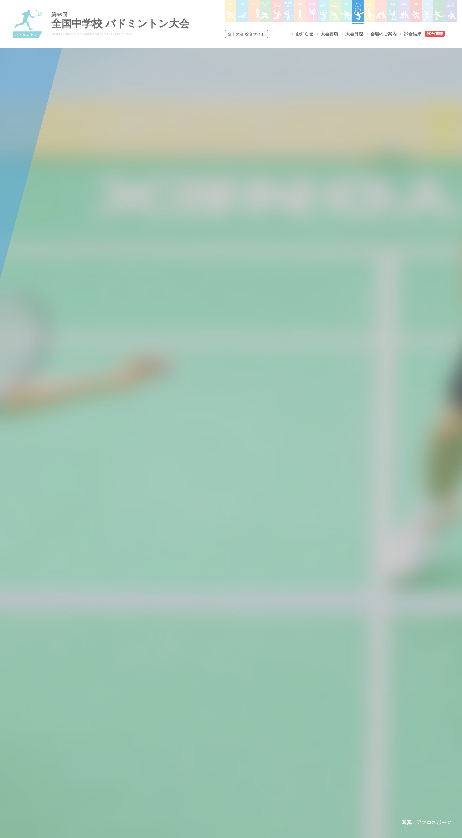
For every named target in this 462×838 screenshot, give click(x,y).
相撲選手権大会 (320, 723)
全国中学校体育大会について (149, 693)
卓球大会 (258, 742)
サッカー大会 (211, 742)
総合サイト (246, 34)
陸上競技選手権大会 (218, 714)
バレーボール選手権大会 (273, 723)
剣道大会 (313, 714)
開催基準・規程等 (135, 723)
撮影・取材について (138, 742)
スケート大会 (318, 752)
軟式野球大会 (211, 761)
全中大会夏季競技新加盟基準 (146, 733)
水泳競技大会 (211, 723)
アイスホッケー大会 (324, 761)
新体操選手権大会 (266, 714)
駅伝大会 (313, 733)
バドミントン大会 (266, 752)
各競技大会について (219, 693)
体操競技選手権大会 (218, 770)
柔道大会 (258, 770)
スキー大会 (316, 742)
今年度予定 (129, 714)
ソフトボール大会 (266, 761)
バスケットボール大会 (220, 733)
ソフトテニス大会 (266, 733)
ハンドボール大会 (215, 752)
